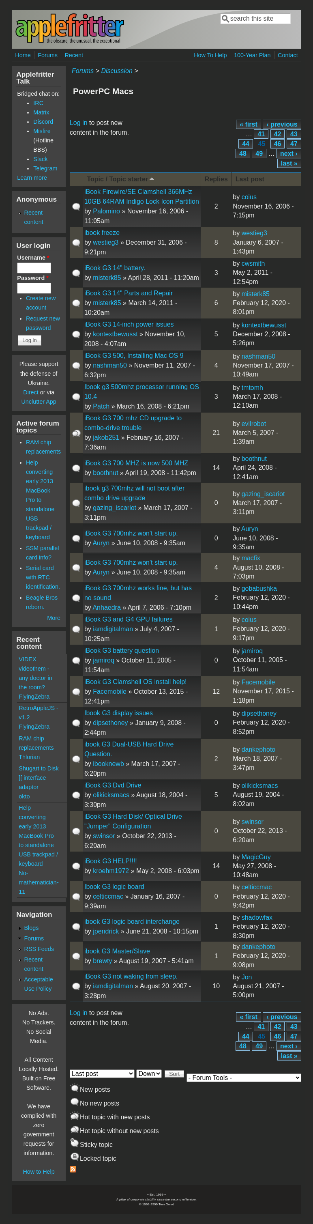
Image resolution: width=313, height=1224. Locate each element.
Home (22, 55)
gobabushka (259, 588)
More (53, 618)
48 (243, 153)
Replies (216, 179)
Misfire (41, 131)
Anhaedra (106, 607)
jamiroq (103, 660)
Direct (31, 392)
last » (289, 163)
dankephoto (259, 749)
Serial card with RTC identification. (43, 577)
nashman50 (110, 365)
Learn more (32, 177)
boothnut (105, 472)
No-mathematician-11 (38, 882)
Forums (48, 55)
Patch (101, 406)
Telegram (45, 168)
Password (33, 278)
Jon (247, 977)
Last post (250, 179)
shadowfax (257, 917)
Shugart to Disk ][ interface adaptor (38, 777)
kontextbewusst (115, 334)
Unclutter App (38, 401)
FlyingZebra (34, 696)
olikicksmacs (111, 795)
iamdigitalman (113, 629)
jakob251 (106, 437)
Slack (40, 159)
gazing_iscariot (114, 507)
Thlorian (29, 757)
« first (248, 124)
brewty (102, 960)
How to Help (38, 1171)
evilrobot (254, 423)
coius (249, 197)
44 (245, 143)
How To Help (210, 55)
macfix (251, 558)
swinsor (104, 835)
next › (289, 153)
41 (261, 134)
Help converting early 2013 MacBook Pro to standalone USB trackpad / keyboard (40, 499)
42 (277, 134)
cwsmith (253, 263)
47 (294, 143)
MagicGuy (256, 857)
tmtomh (252, 387)
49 (259, 153)
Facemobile (109, 691)
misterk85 (107, 277)
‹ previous (281, 124)
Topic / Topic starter (121, 179)
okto (24, 796)
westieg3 (105, 242)
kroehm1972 (111, 870)
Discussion (116, 70)
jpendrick (106, 931)
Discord (43, 121)
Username (33, 257)
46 (277, 143)
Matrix (41, 112)
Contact (288, 55)
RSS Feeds (39, 949)
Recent (73, 55)
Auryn (100, 543)
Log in (79, 122)
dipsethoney (110, 722)
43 (294, 134)
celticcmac (108, 896)
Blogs (31, 928)
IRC (38, 103)
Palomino (106, 211)
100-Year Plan (252, 55)
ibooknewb (108, 763)
